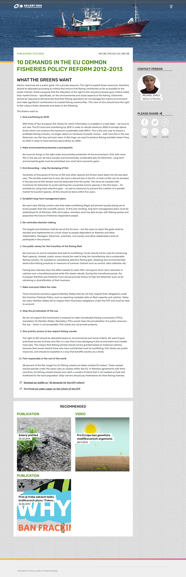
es (114, 53)
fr (109, 53)
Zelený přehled (28, 435)
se (128, 53)
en (100, 53)
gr (123, 53)
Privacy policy (35, 571)
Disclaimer (23, 571)
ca (118, 53)
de (104, 53)
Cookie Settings (50, 571)
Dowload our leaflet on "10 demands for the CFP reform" (54, 382)
